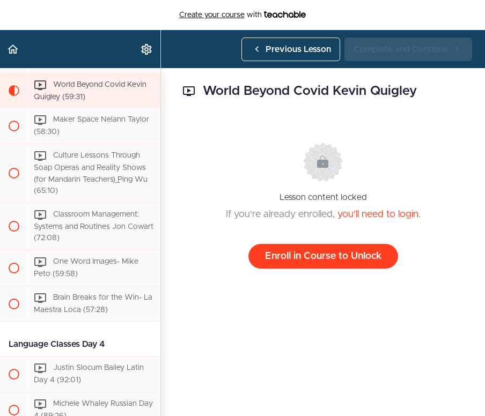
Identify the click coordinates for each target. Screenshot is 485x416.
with (242, 15)
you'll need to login (377, 214)
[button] (13, 49)
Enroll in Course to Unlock (323, 256)
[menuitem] (147, 49)
